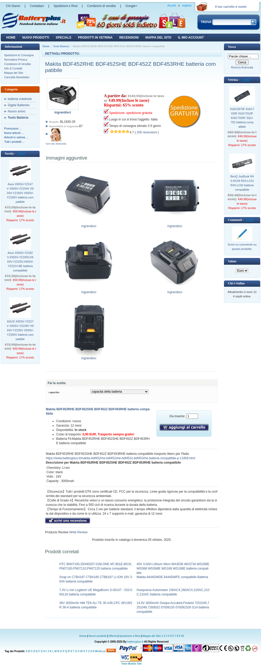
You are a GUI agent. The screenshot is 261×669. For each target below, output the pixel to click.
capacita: (54, 392)
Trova (232, 47)
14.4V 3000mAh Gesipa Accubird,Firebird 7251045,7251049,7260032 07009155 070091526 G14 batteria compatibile (173, 607)
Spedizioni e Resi (66, 6)
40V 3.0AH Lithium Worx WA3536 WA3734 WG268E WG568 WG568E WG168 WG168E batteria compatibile (173, 568)
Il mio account (191, 37)
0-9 (92, 651)
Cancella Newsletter (17, 77)
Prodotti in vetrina (95, 37)
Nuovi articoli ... (14, 132)
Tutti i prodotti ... (14, 141)
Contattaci (37, 6)
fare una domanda (56, 143)
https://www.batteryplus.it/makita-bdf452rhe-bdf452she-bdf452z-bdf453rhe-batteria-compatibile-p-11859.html (120, 458)
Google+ (131, 6)
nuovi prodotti (35, 37)
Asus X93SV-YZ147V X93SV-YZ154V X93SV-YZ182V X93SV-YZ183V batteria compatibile (20, 193)
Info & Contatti (13, 68)
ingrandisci (89, 224)
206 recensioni (147, 132)
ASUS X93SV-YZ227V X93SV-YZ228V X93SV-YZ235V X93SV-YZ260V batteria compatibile (20, 330)
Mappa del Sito (13, 72)
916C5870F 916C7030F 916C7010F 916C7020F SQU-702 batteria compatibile (242, 117)
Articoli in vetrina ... (16, 137)
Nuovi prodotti (97, 636)
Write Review (78, 532)
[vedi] (20, 153)
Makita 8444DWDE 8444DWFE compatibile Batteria (172, 577)
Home (11, 37)
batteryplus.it (135, 641)
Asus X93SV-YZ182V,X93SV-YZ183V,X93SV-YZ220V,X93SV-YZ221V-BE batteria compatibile (20, 261)
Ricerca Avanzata (242, 67)
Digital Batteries (19, 105)
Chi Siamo (13, 6)
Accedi (171, 5)
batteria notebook (20, 99)
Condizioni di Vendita (17, 64)
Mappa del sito (158, 37)
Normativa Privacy (15, 59)
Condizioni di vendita (101, 6)
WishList (100, 651)
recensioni (129, 37)
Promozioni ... (12, 128)
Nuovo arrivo (16, 111)
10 (182, 636)
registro (187, 5)
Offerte (113, 636)
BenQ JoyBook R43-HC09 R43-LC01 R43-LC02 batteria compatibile (242, 183)
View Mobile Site (131, 663)
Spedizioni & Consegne (19, 55)
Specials (63, 37)
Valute (232, 261)
